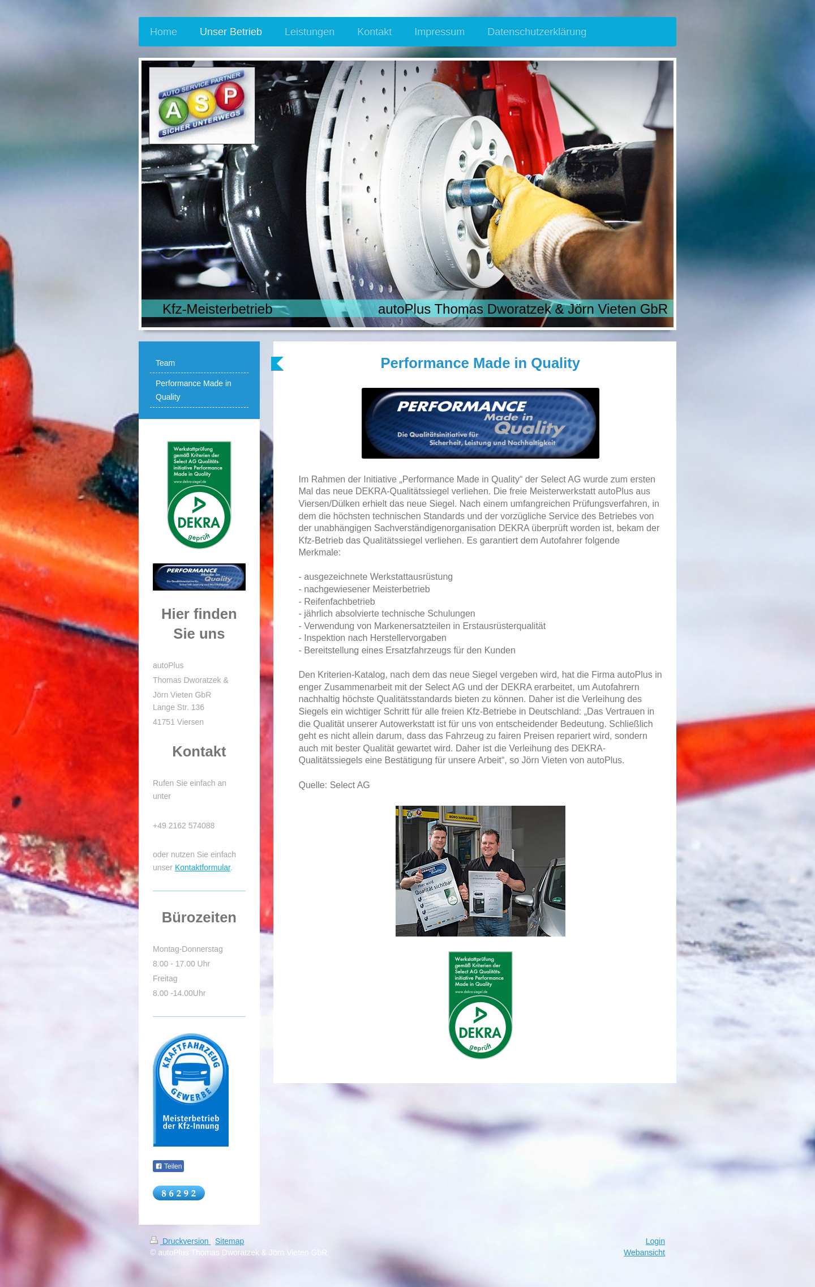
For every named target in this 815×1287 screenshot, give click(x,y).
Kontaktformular (202, 867)
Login (655, 1241)
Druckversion (180, 1241)
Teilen (168, 1166)
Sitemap (229, 1241)
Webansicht (644, 1252)
